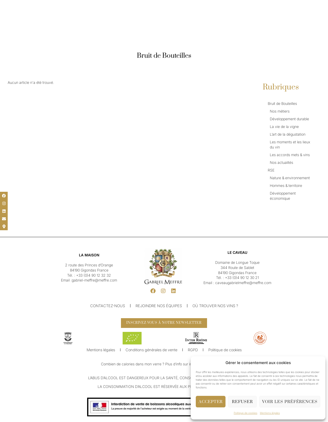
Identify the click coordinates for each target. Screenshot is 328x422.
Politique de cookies (245, 412)
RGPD (192, 352)
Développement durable (289, 119)
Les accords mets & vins (290, 155)
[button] (8, 5)
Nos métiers (280, 111)
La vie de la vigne (284, 126)
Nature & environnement (290, 178)
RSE (271, 170)
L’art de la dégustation (287, 134)
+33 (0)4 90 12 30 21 (242, 277)
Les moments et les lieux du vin (290, 144)
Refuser (242, 401)
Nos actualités (281, 162)
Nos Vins (138, 17)
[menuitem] (18, 6)
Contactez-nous (109, 306)
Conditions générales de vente (151, 352)
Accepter (211, 401)
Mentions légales (270, 412)
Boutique (218, 17)
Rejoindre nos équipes (158, 306)
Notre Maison (115, 17)
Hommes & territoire (286, 185)
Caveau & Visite (193, 17)
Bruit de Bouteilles (282, 103)
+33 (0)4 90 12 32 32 (93, 275)
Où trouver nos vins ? (214, 306)
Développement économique (283, 195)
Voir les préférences (289, 401)
